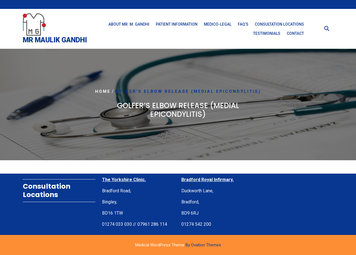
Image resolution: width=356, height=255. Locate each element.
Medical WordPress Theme (178, 244)
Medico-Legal (217, 24)
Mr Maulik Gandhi (55, 40)
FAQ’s (243, 24)
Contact (295, 33)
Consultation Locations (279, 24)
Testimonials (266, 33)
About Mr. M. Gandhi (128, 24)
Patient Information (176, 24)
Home (103, 91)
